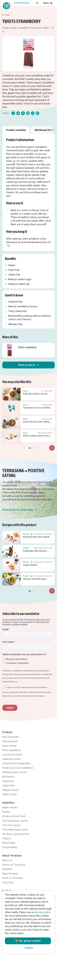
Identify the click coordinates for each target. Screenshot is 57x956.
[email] (23, 113)
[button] (28, 365)
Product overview (16, 130)
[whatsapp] (37, 113)
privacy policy (43, 912)
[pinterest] (28, 113)
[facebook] (13, 113)
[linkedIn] (33, 113)
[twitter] (18, 113)
